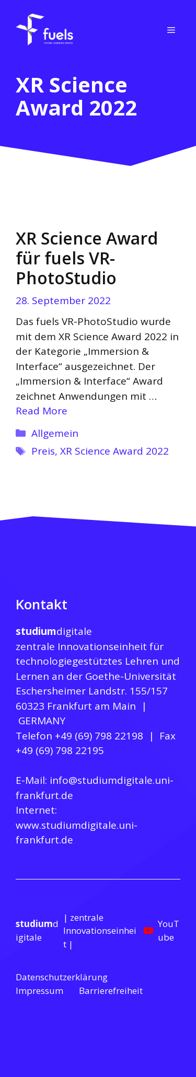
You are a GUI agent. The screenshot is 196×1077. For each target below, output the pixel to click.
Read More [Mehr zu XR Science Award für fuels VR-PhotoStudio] (41, 411)
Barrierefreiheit (111, 991)
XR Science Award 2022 (114, 451)
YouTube (168, 930)
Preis (43, 451)
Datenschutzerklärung (62, 977)
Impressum (39, 991)
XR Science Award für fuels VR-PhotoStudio (87, 258)
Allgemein (54, 433)
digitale (54, 631)
